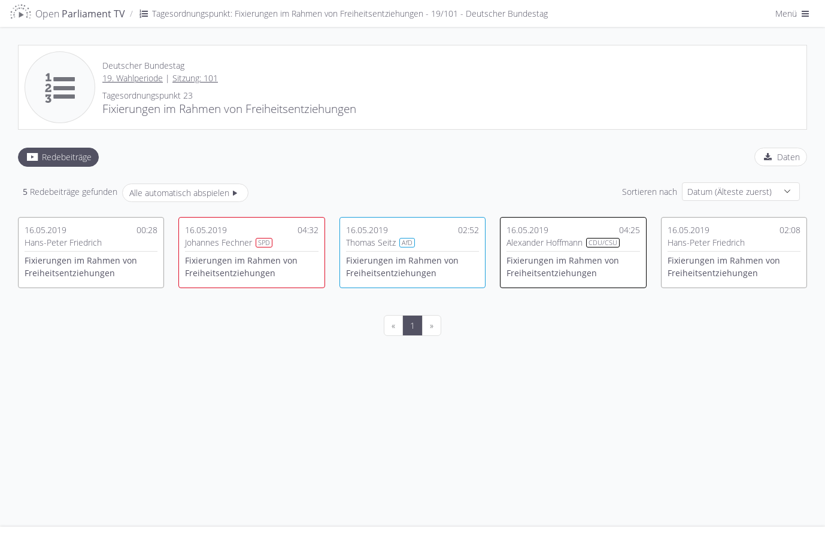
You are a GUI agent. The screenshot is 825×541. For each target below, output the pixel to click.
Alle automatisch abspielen (185, 192)
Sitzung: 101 (195, 78)
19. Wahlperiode (132, 78)
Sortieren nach (649, 191)
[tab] (58, 157)
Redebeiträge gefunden (70, 191)
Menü (793, 13)
